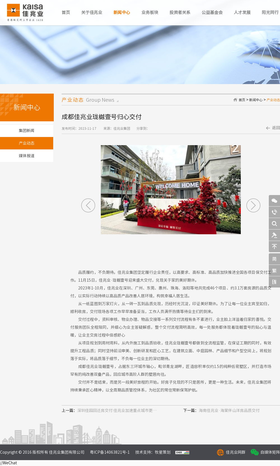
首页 (66, 12)
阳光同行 (270, 12)
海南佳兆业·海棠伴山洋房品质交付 (229, 410)
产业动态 (273, 99)
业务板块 (149, 12)
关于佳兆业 (91, 12)
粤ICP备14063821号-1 (110, 452)
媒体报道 (26, 156)
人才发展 (242, 12)
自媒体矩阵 (270, 452)
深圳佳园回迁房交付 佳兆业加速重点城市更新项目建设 (117, 410)
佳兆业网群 (236, 452)
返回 (276, 128)
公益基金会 (212, 12)
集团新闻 (26, 131)
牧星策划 (163, 452)
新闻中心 (121, 12)
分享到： (143, 128)
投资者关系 (179, 12)
